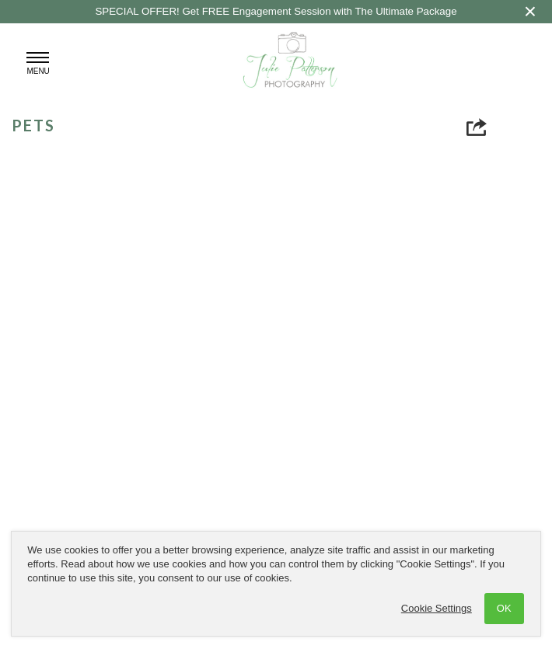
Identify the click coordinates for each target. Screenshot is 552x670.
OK (504, 608)
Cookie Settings (436, 608)
